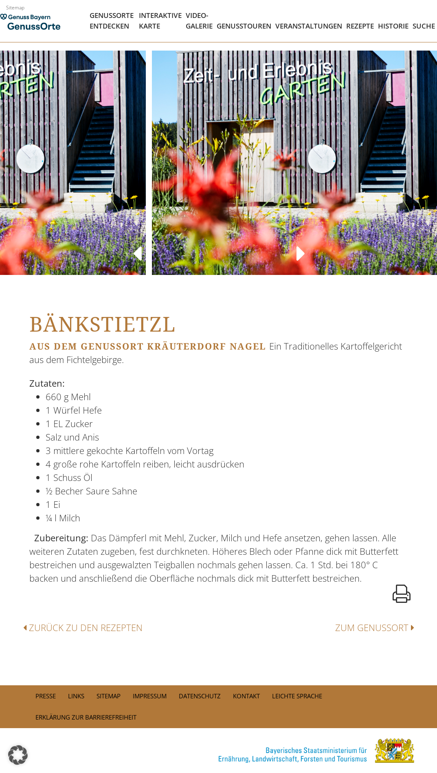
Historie (393, 26)
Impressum (150, 696)
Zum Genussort (374, 627)
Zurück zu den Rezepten (83, 627)
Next (300, 245)
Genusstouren (244, 26)
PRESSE (45, 696)
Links (76, 696)
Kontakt (246, 696)
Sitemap (15, 7)
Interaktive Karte (160, 21)
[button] (18, 755)
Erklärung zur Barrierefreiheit (85, 717)
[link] (218, 750)
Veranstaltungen (308, 26)
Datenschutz (200, 696)
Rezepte (360, 26)
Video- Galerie (199, 21)
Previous (136, 245)
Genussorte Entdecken (112, 21)
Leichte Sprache (297, 696)
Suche (424, 26)
